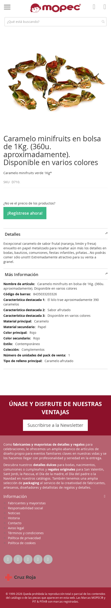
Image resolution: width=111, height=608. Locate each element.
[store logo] (55, 8)
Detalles (12, 234)
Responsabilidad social (25, 508)
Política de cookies (22, 543)
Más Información (21, 274)
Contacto (14, 523)
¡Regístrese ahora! (25, 213)
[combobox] (55, 21)
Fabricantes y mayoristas (27, 503)
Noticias (14, 513)
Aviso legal (16, 528)
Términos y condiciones (26, 533)
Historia (14, 518)
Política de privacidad (24, 538)
